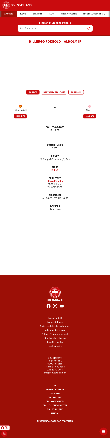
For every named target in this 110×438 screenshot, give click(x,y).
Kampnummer (55, 145)
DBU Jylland (55, 398)
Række (55, 156)
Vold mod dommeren (55, 330)
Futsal (55, 414)
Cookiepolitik (55, 346)
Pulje (55, 167)
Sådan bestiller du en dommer (55, 326)
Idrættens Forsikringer (55, 338)
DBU (55, 386)
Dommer (55, 206)
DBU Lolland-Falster (55, 406)
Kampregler (76, 92)
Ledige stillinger (55, 322)
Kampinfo (33, 92)
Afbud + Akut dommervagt (55, 334)
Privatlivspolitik (55, 342)
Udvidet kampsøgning (94, 14)
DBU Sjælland (55, 410)
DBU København (55, 402)
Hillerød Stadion (55, 181)
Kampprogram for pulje (54, 92)
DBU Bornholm (55, 390)
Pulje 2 (55, 170)
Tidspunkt (55, 195)
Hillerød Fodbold (20, 110)
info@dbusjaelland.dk (55, 373)
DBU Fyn (55, 394)
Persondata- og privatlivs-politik (55, 421)
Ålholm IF (89, 110)
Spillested (55, 178)
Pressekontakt (55, 318)
